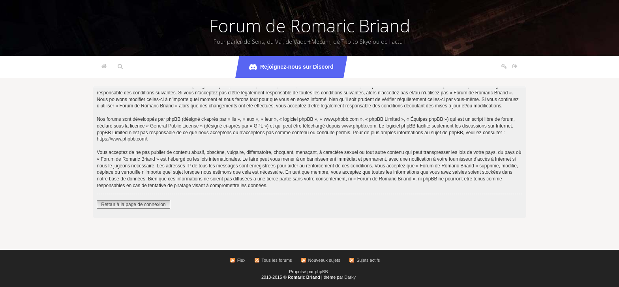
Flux (241, 260)
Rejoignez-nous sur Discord (291, 67)
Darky (350, 277)
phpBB (321, 271)
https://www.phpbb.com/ (122, 139)
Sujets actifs (368, 260)
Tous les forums (277, 260)
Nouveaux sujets (324, 260)
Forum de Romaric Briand (309, 26)
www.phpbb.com (358, 126)
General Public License (174, 126)
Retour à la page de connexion (133, 204)
